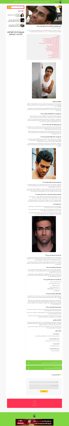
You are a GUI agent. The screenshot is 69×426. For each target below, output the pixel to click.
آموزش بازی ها (36, 1)
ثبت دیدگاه (44, 391)
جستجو (9, 7)
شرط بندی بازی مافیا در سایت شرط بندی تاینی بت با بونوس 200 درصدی (14, 20)
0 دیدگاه (53, 28)
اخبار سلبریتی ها (58, 6)
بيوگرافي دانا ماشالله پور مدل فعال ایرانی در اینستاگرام (52, 368)
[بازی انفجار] (60, 2)
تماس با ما (34, 401)
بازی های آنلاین (16, 1)
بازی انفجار (56, 1)
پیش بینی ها (31, 1)
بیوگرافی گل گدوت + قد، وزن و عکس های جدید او (14, 15)
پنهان (56, 36)
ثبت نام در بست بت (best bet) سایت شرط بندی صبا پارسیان (51, 363)
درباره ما (34, 403)
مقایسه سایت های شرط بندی (23, 1)
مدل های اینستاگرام (45, 31)
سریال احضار (46, 140)
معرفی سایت (41, 1)
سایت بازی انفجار (46, 1)
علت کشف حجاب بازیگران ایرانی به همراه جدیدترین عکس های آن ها (14, 25)
